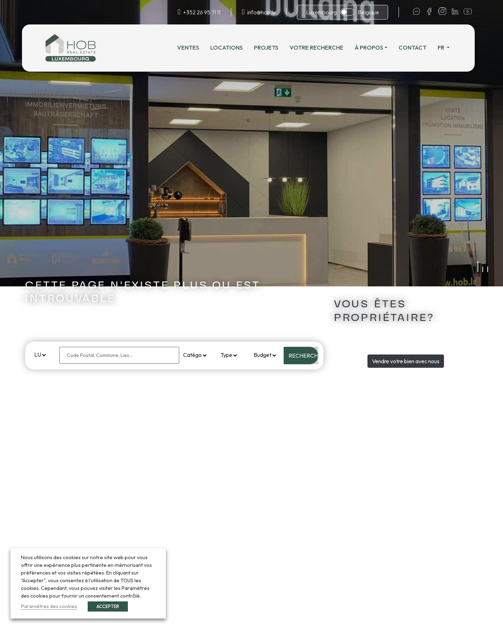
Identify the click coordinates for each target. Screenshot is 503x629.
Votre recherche (320, 47)
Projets (270, 47)
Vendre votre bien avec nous (405, 361)
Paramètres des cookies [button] (49, 606)
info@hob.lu (261, 12)
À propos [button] (372, 47)
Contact (416, 47)
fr (445, 47)
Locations (230, 47)
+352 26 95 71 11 (201, 12)
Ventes (192, 47)
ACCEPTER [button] (107, 606)
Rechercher (303, 355)
